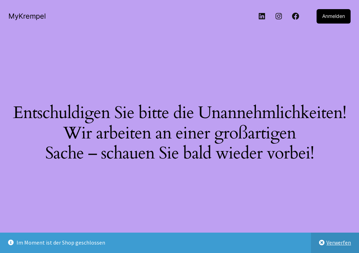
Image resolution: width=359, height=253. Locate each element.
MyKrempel (27, 16)
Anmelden (333, 16)
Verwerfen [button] (338, 242)
